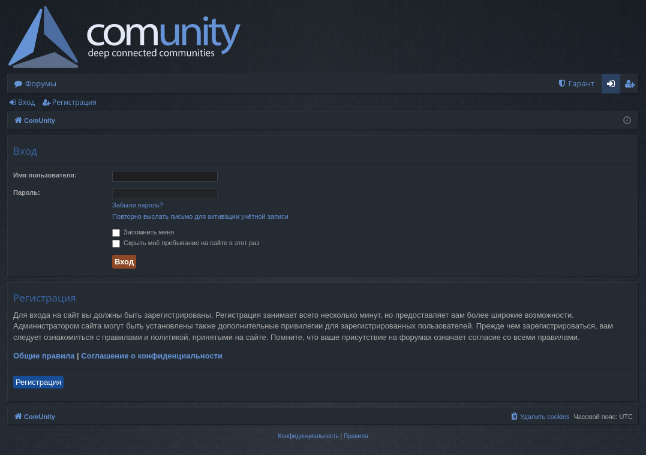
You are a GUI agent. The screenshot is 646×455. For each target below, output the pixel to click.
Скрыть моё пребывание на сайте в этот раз (185, 242)
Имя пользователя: (45, 175)
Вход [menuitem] (613, 86)
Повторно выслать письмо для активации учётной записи (200, 216)
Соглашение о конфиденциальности (152, 355)
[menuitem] (576, 84)
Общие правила (43, 355)
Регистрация (74, 102)
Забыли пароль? (137, 205)
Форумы (40, 83)
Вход (26, 102)
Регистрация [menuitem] (632, 86)
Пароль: (26, 192)
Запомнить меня (143, 232)
